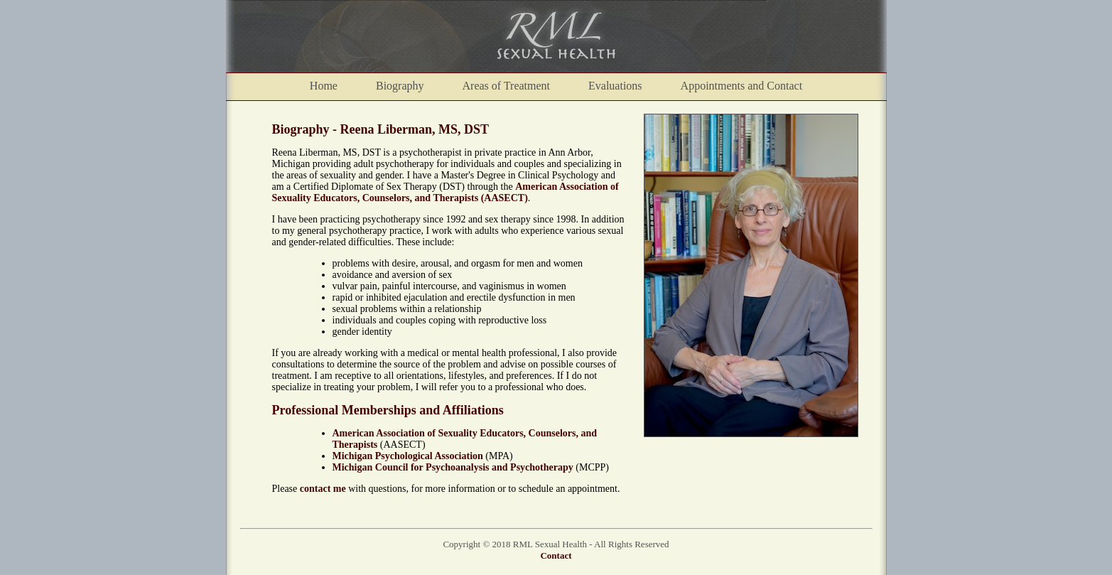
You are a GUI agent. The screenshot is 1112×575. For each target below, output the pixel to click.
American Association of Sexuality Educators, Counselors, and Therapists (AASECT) (445, 192)
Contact (555, 555)
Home (324, 86)
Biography (400, 86)
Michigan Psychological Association (408, 456)
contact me (323, 488)
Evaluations (615, 86)
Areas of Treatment (507, 86)
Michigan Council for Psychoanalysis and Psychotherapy (453, 467)
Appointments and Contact (742, 86)
